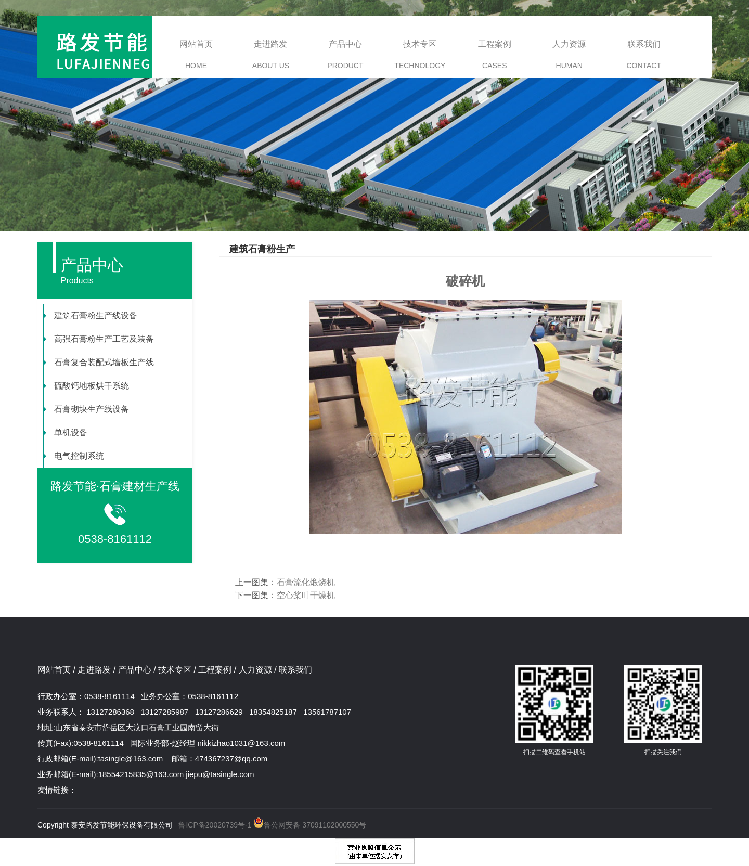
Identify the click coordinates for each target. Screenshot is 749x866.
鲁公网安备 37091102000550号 (309, 825)
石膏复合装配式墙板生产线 (99, 362)
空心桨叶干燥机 (306, 595)
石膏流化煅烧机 (306, 582)
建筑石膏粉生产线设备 (90, 315)
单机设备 (65, 432)
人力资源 (569, 55)
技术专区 (419, 55)
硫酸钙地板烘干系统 (86, 385)
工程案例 (494, 55)
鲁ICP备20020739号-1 (214, 825)
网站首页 (196, 55)
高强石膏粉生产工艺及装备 (99, 338)
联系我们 (643, 55)
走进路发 (270, 55)
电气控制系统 (74, 455)
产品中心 (345, 55)
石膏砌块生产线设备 (86, 409)
